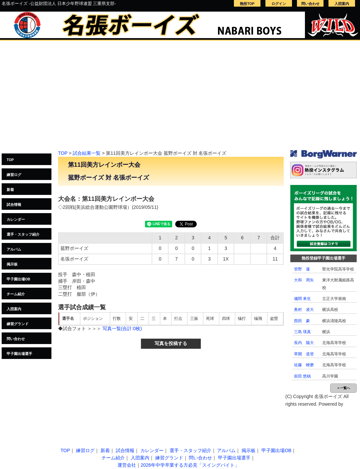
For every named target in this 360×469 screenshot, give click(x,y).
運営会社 (126, 465)
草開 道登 (304, 354)
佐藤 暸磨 (304, 365)
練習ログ (14, 175)
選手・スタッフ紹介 (23, 234)
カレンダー (16, 219)
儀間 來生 (302, 298)
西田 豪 (302, 321)
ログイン (278, 4)
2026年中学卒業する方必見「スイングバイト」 (190, 465)
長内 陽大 (304, 342)
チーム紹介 (16, 294)
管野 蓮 (302, 269)
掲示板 (12, 264)
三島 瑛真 (302, 331)
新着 (10, 190)
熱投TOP (247, 4)
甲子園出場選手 (19, 354)
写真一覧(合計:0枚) (122, 328)
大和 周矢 (304, 280)
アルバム (14, 249)
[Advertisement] (180, 98)
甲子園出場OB (18, 279)
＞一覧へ (343, 388)
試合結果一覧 (87, 153)
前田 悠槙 (302, 376)
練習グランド (18, 324)
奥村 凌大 (304, 309)
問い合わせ (310, 4)
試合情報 (14, 204)
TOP (10, 160)
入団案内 (341, 4)
